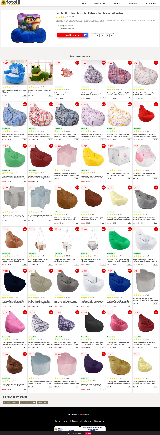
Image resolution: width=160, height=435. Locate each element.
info (24, 95)
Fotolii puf (117, 3)
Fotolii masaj (151, 3)
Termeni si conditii (62, 421)
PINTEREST (85, 414)
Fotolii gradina (99, 3)
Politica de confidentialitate (80, 421)
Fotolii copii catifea (28, 402)
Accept (88, 433)
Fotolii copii (133, 3)
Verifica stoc (77, 35)
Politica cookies (98, 421)
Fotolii (84, 3)
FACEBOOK (73, 414)
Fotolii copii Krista (11, 402)
